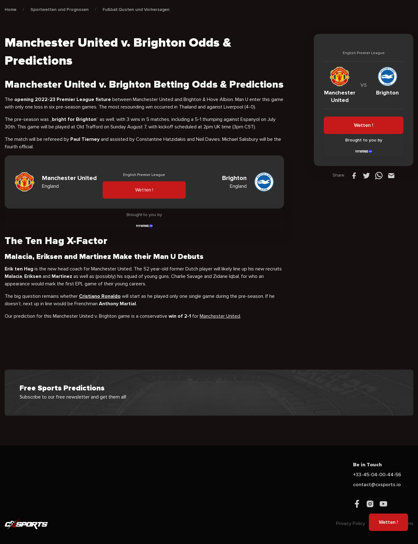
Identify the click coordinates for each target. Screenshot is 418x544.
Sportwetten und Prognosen (59, 9)
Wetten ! (144, 190)
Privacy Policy (350, 523)
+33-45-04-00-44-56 (377, 475)
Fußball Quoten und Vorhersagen (136, 9)
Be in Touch (367, 465)
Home (10, 9)
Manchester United (220, 316)
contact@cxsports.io (377, 485)
